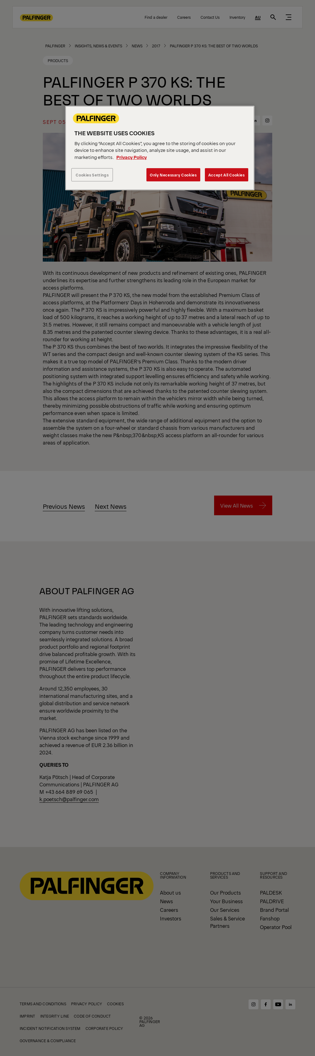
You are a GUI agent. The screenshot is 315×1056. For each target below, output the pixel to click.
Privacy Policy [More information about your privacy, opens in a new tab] (131, 157)
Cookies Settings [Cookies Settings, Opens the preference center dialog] (92, 174)
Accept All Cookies (226, 174)
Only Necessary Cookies (173, 174)
